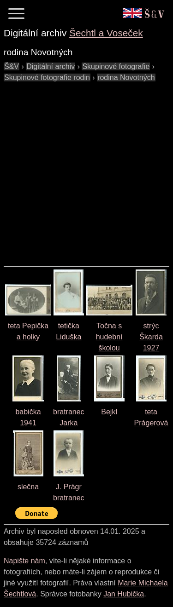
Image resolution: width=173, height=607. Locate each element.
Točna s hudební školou (109, 337)
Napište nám (24, 561)
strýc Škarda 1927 (151, 337)
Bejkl (109, 412)
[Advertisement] (86, 169)
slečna (28, 487)
